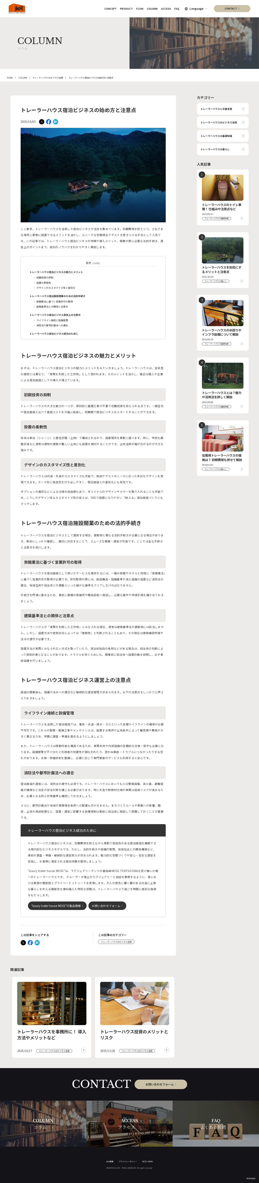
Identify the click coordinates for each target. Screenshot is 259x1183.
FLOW (137, 8)
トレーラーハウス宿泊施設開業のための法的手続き (57, 296)
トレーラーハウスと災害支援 (216, 108)
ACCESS (165, 8)
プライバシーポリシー (128, 1161)
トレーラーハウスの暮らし (215, 149)
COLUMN (150, 8)
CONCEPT (106, 8)
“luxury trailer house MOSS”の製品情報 (56, 906)
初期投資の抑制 (44, 277)
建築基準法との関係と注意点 (52, 306)
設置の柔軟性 (43, 282)
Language (197, 8)
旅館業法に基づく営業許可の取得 (54, 301)
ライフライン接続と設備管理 (52, 320)
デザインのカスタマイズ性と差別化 (55, 287)
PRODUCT (123, 8)
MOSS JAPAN (147, 1161)
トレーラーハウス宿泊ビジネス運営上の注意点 (55, 314)
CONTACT (231, 8)
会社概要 (110, 1161)
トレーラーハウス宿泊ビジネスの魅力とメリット (56, 272)
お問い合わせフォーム (106, 906)
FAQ (176, 8)
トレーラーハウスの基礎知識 (216, 136)
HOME (10, 77)
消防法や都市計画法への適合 (52, 325)
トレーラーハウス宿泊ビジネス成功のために (54, 333)
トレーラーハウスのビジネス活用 (48, 77)
